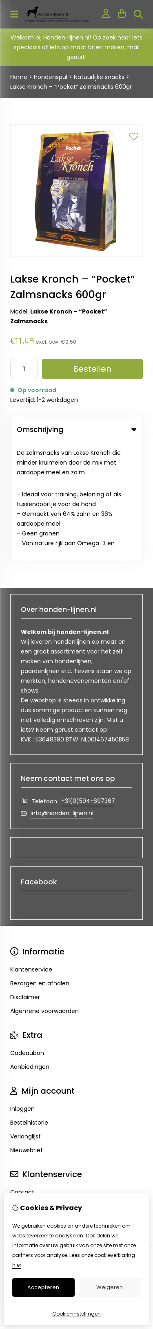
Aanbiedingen (29, 947)
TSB (100, 1154)
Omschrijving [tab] (76, 429)
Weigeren (109, 1287)
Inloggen (22, 989)
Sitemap (22, 1101)
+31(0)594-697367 (88, 682)
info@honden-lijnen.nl (62, 694)
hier (16, 1264)
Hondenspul (50, 77)
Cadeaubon (27, 934)
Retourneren (28, 1087)
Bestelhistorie (29, 1003)
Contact (22, 1073)
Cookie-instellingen (76, 1313)
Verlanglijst (25, 1017)
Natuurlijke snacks (99, 77)
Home (18, 77)
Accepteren (43, 1287)
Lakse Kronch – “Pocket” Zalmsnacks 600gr (71, 87)
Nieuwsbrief (26, 1031)
